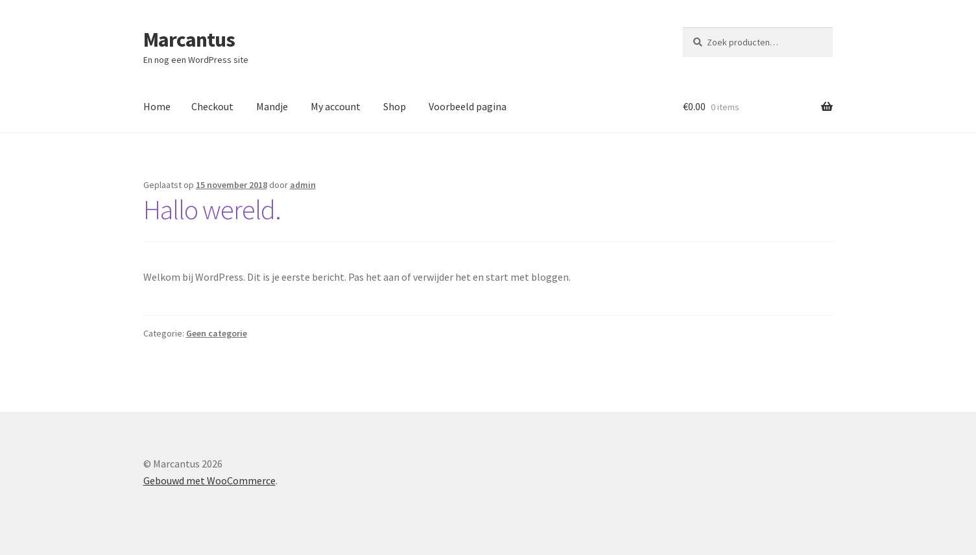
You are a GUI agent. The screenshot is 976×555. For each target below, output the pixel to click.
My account (336, 106)
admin (303, 185)
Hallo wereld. (212, 209)
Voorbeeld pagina (467, 106)
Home (157, 106)
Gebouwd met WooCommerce (209, 480)
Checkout (212, 106)
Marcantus (189, 40)
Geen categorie (216, 333)
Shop (394, 106)
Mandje (272, 106)
